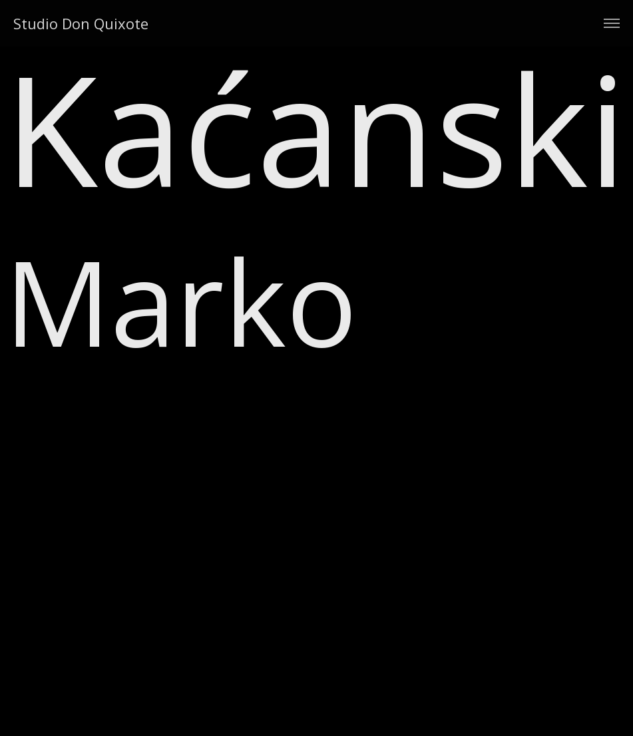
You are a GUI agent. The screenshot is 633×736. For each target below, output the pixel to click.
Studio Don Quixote (80, 23)
